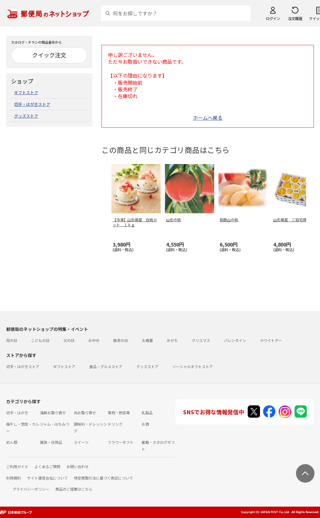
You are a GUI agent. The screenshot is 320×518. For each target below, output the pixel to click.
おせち (172, 340)
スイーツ (81, 442)
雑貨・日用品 (51, 442)
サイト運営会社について (47, 477)
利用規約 (13, 477)
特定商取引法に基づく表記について (103, 477)
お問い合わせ (77, 466)
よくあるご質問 (47, 466)
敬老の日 (120, 340)
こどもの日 (40, 340)
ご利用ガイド (17, 466)
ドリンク (115, 424)
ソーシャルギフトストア (192, 366)
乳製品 (147, 412)
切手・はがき (17, 412)
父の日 (68, 340)
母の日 (11, 340)
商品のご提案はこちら (73, 489)
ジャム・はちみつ (54, 424)
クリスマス (201, 340)
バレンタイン (235, 340)
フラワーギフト (121, 442)
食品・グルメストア (105, 366)
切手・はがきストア (32, 104)
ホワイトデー (271, 340)
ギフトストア (26, 92)
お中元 (93, 340)
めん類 (11, 442)
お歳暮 (147, 340)
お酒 (145, 424)
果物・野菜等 (119, 412)
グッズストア (26, 116)
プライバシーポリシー (30, 489)
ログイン (273, 18)
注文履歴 (295, 18)
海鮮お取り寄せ (53, 412)
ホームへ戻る (207, 117)
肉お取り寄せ (85, 412)
